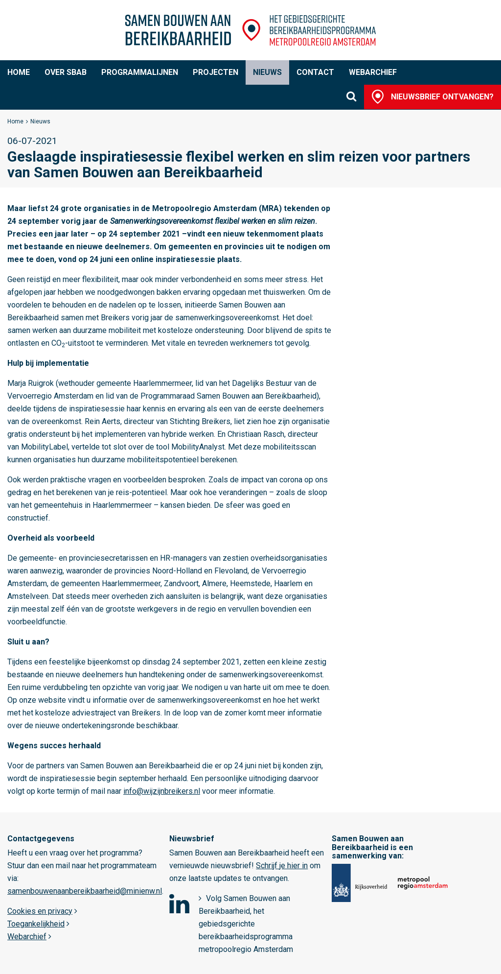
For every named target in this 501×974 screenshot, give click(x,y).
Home (18, 72)
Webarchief (373, 72)
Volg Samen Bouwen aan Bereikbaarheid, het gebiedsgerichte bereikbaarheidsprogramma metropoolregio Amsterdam (246, 924)
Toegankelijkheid (36, 923)
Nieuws (267, 72)
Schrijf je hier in (282, 865)
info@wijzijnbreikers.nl (161, 791)
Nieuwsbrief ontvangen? (442, 96)
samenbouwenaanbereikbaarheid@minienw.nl (84, 891)
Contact (315, 72)
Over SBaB (66, 72)
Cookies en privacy (39, 911)
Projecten (215, 72)
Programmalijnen (139, 72)
